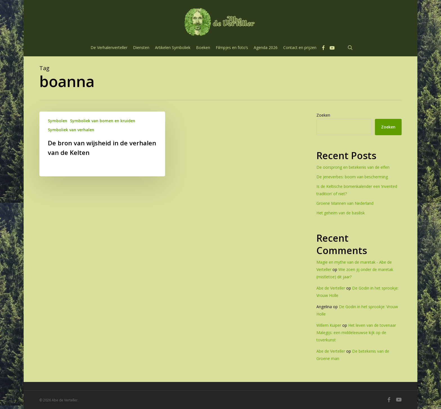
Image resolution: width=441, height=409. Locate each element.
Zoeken (323, 115)
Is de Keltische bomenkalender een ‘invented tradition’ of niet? (356, 190)
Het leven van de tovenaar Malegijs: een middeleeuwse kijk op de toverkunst (356, 333)
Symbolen (57, 120)
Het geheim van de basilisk (340, 212)
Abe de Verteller (330, 288)
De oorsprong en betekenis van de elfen (353, 167)
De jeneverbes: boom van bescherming (352, 176)
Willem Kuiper (328, 325)
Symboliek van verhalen (71, 129)
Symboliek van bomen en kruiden (102, 120)
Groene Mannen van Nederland (345, 203)
